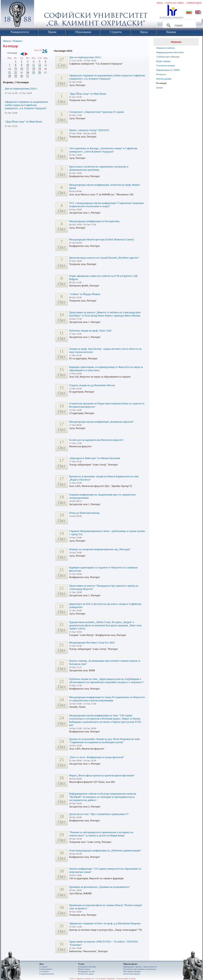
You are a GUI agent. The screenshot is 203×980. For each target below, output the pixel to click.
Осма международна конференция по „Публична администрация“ (105, 850)
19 (39, 68)
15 (15, 68)
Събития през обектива (167, 56)
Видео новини (163, 61)
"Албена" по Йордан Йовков (84, 294)
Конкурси (161, 74)
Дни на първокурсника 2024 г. (21, 88)
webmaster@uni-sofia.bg (125, 978)
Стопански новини (165, 65)
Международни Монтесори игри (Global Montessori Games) (101, 239)
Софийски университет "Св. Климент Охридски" (41, 15)
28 (9, 75)
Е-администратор (46, 974)
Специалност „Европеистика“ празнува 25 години (96, 111)
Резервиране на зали (86, 971)
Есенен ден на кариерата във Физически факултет (96, 439)
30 (21, 75)
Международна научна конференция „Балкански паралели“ (101, 421)
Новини (17, 40)
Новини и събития (165, 48)
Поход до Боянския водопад (84, 512)
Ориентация (194, 3)
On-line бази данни (86, 974)
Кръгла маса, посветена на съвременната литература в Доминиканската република (98, 168)
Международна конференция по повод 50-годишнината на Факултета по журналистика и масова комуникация (107, 699)
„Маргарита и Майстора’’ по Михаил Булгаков (94, 458)
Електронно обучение (87, 967)
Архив (159, 87)
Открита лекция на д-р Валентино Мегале (92, 385)
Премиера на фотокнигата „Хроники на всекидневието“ (99, 886)
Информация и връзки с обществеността (139, 967)
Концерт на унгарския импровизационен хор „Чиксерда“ (100, 549)
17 (27, 68)
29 (15, 75)
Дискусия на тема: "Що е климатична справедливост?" (99, 814)
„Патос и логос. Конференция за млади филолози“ (96, 757)
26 (39, 72)
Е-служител (44, 971)
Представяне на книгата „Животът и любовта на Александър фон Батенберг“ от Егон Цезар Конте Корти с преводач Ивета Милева (105, 314)
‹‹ (22, 54)
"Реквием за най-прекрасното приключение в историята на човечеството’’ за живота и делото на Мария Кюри (101, 834)
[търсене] (179, 25)
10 (27, 64)
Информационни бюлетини (170, 52)
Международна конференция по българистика (94, 221)
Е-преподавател (45, 969)
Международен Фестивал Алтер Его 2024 (92, 642)
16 (21, 68)
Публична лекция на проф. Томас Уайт (90, 330)
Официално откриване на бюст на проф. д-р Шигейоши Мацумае (105, 923)
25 (33, 72)
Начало (7, 40)
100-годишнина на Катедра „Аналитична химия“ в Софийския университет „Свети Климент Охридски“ (103, 150)
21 (9, 72)
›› (28, 54)
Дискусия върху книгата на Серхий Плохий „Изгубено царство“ (104, 257)
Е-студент (43, 967)
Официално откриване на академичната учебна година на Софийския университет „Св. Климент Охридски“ (26, 105)
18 (33, 68)
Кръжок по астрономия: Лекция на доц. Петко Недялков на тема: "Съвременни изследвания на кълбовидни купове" (104, 741)
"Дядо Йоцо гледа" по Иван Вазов (23, 121)
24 (27, 72)
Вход (160, 3)
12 (39, 64)
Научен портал (84, 969)
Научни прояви (163, 78)
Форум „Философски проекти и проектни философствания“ (102, 775)
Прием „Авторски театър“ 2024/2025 (89, 130)
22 (15, 72)
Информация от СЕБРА (168, 70)
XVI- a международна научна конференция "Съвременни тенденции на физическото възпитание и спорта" (106, 205)
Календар (161, 83)
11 (33, 64)
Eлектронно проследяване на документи (139, 969)
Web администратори (132, 971)
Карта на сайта (174, 3)
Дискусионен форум (131, 974)
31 (27, 75)
